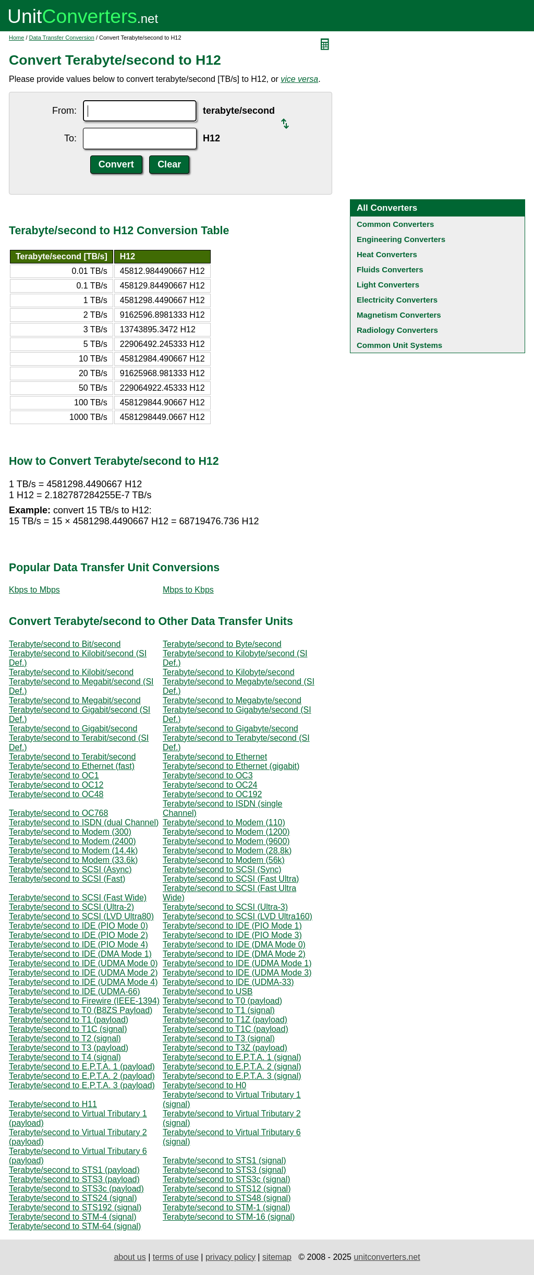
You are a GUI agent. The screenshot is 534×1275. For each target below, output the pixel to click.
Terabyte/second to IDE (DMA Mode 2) (234, 953)
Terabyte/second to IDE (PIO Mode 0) (78, 925)
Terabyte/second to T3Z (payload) (225, 1047)
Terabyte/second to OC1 (54, 775)
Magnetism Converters (399, 314)
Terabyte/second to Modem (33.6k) (73, 860)
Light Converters (388, 284)
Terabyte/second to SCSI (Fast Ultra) (231, 878)
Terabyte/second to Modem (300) (70, 831)
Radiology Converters (397, 330)
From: (64, 110)
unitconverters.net (387, 1257)
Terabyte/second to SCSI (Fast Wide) (78, 897)
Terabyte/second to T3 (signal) (219, 1038)
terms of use (176, 1257)
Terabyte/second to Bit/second (64, 644)
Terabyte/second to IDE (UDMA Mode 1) (237, 963)
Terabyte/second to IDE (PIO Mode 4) (78, 944)
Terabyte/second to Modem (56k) (224, 860)
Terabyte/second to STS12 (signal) (226, 1188)
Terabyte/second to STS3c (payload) (76, 1188)
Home (16, 37)
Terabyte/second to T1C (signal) (68, 1029)
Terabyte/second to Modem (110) (224, 822)
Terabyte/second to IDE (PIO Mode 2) (78, 935)
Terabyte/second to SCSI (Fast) (67, 878)
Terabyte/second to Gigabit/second (73, 728)
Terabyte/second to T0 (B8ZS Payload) (80, 1010)
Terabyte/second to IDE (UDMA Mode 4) (83, 982)
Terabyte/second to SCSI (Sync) (222, 869)
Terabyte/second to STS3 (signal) (224, 1169)
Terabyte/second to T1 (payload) (68, 1019)
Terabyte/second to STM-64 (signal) (75, 1226)
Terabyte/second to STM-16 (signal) (229, 1216)
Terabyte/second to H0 (204, 1085)
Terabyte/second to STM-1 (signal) (226, 1207)
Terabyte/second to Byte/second (222, 644)
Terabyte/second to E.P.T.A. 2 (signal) (232, 1066)
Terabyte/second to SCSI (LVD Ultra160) (237, 916)
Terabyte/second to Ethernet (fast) (72, 766)
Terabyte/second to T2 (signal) (65, 1038)
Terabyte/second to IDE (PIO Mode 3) (232, 935)
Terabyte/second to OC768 (58, 813)
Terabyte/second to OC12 (56, 784)
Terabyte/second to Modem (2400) (72, 841)
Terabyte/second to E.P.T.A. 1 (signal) (232, 1057)
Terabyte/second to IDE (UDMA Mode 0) (83, 963)
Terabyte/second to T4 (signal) (65, 1057)
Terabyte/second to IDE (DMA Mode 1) (80, 953)
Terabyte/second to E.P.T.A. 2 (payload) (82, 1076)
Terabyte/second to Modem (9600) (226, 841)
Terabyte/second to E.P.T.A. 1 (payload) (82, 1066)
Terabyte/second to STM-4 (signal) (73, 1216)
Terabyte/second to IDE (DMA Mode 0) (234, 944)
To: (70, 138)
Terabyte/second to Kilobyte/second (229, 672)
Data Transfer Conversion (61, 37)
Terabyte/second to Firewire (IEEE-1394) (84, 1000)
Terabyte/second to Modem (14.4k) (73, 850)
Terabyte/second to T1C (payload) (225, 1029)
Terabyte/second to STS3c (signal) (226, 1179)
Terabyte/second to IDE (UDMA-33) (228, 982)
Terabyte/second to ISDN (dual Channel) (84, 822)
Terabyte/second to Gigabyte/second (230, 728)
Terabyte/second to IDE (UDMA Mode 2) (83, 972)
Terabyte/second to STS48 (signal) (226, 1198)
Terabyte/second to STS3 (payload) (74, 1179)
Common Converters (395, 224)
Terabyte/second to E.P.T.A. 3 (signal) (232, 1076)
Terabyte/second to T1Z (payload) (225, 1019)
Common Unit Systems (399, 345)
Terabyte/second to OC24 (210, 784)
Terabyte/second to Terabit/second (72, 756)
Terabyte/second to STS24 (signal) (73, 1198)
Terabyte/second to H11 (53, 1104)
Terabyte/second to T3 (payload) (68, 1047)
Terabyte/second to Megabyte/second (232, 700)
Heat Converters (387, 254)
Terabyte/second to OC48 (56, 794)
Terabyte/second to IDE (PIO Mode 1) (232, 925)
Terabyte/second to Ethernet (215, 756)
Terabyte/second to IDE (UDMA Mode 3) (237, 972)
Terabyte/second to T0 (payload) (222, 1000)
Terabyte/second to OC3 (208, 775)
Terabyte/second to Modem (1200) (226, 831)
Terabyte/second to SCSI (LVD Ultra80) (81, 916)
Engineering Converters (401, 239)
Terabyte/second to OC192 (212, 794)
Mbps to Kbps (188, 589)
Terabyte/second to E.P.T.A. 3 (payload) (82, 1085)
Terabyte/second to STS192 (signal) (75, 1207)
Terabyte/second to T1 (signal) (219, 1010)
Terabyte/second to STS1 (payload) (74, 1169)
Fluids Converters (390, 269)
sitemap (277, 1257)
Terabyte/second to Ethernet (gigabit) (231, 766)
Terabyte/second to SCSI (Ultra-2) (71, 907)
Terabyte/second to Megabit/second (75, 700)
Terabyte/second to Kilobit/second (71, 672)
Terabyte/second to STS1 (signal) (224, 1160)
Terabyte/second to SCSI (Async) (70, 869)
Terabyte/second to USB (208, 991)
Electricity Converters (397, 299)
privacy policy (230, 1257)
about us (129, 1257)
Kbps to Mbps (34, 589)
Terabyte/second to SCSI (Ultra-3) (225, 907)
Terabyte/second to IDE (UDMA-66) (74, 991)
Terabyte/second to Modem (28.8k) (227, 850)
